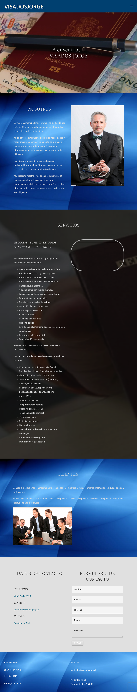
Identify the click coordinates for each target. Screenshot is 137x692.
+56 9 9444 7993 (22, 595)
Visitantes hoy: (77, 679)
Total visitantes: (78, 683)
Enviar (77, 642)
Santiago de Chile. (22, 622)
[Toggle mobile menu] (131, 6)
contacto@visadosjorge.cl (27, 609)
